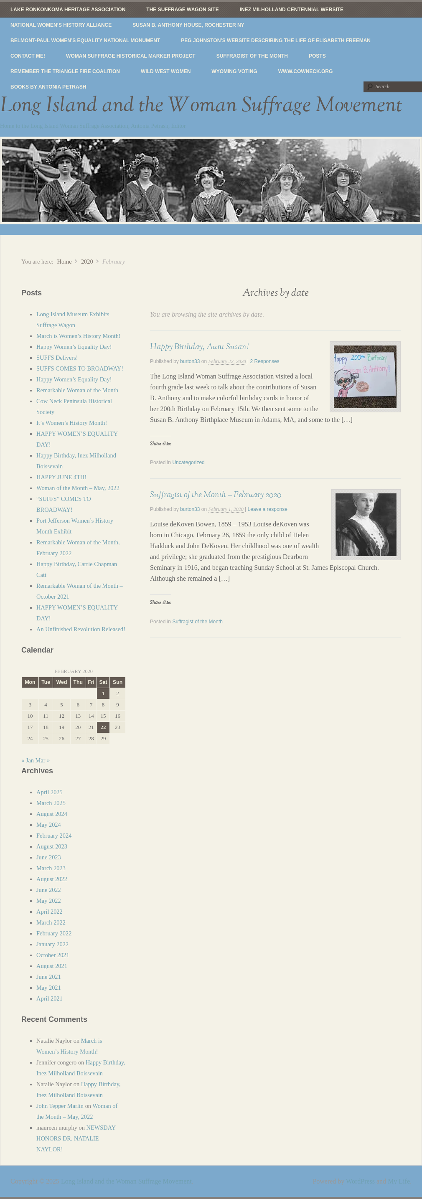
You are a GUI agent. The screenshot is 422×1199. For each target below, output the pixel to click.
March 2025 (51, 803)
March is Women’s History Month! (78, 336)
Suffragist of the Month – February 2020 (215, 494)
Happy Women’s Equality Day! (74, 346)
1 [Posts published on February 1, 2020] (103, 693)
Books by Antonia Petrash (48, 87)
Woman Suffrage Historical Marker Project (131, 56)
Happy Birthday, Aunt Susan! (199, 347)
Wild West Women (166, 71)
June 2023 (48, 857)
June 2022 (48, 890)
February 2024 (53, 835)
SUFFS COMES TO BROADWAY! (79, 368)
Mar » (43, 760)
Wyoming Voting (234, 71)
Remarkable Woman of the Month (77, 390)
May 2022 (48, 900)
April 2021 (49, 998)
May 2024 (48, 824)
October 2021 (52, 955)
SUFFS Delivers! (57, 357)
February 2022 (53, 933)
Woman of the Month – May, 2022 (77, 488)
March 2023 (51, 868)
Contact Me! (27, 56)
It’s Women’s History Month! (71, 422)
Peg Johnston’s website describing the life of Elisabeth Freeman (276, 40)
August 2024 (51, 813)
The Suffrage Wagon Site (182, 10)
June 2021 (48, 976)
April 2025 (49, 792)
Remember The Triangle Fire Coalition (65, 71)
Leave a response (267, 509)
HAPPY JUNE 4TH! (61, 477)
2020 (87, 261)
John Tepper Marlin (60, 1105)
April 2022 (49, 911)
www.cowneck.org (305, 71)
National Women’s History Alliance (61, 25)
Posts (317, 56)
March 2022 (51, 922)
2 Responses (265, 361)
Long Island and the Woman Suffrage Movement (201, 105)
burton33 (190, 361)
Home (64, 261)
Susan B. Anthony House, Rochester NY (188, 25)
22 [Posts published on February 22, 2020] (103, 727)
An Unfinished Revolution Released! (80, 629)
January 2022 (52, 944)
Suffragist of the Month (252, 56)
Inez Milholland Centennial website (291, 10)
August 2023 (51, 846)
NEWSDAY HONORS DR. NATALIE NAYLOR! (76, 1138)
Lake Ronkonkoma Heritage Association (67, 10)
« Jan (27, 760)
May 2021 (48, 987)
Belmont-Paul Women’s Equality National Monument (85, 40)
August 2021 (51, 966)
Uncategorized (188, 462)
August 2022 (51, 879)
